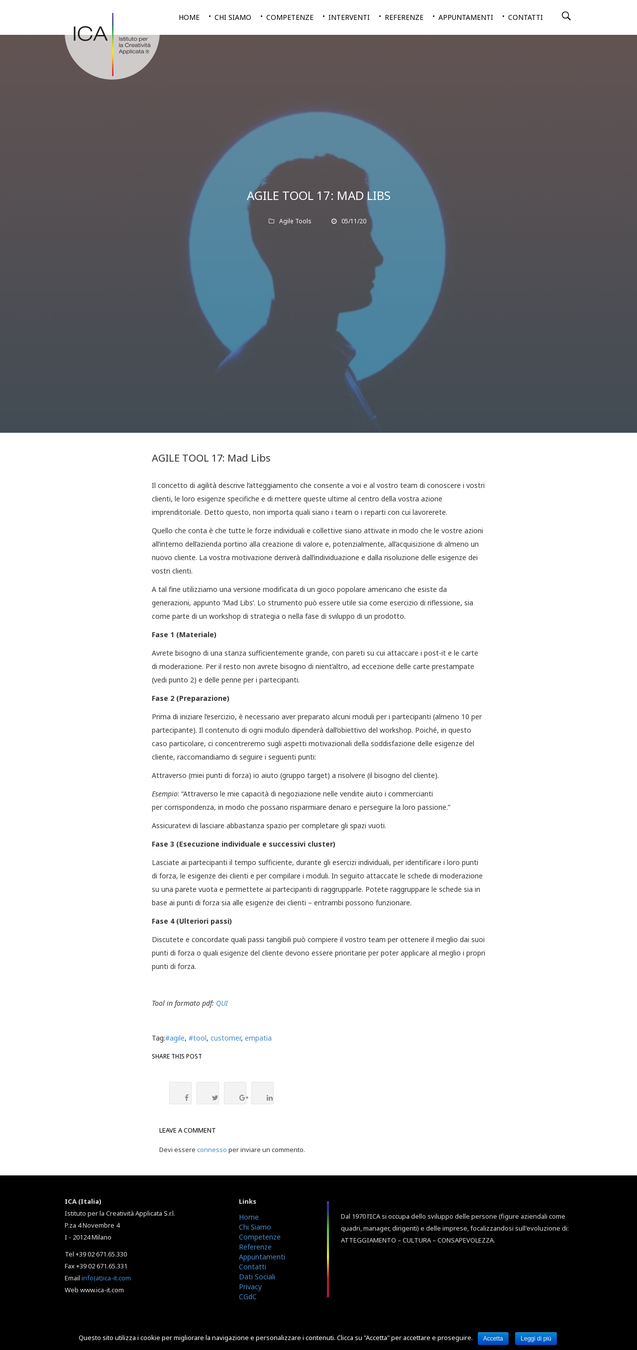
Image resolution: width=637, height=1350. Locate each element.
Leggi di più (536, 1338)
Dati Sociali (257, 1276)
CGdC (248, 1296)
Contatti (525, 17)
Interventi (349, 17)
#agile (175, 1038)
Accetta (493, 1338)
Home (189, 17)
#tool (198, 1038)
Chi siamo (232, 17)
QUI (222, 1003)
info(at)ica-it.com (106, 1277)
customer (226, 1038)
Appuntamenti (465, 17)
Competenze (290, 17)
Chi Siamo (255, 1227)
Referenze (404, 17)
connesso (212, 1149)
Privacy (250, 1286)
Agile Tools (295, 221)
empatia (258, 1038)
